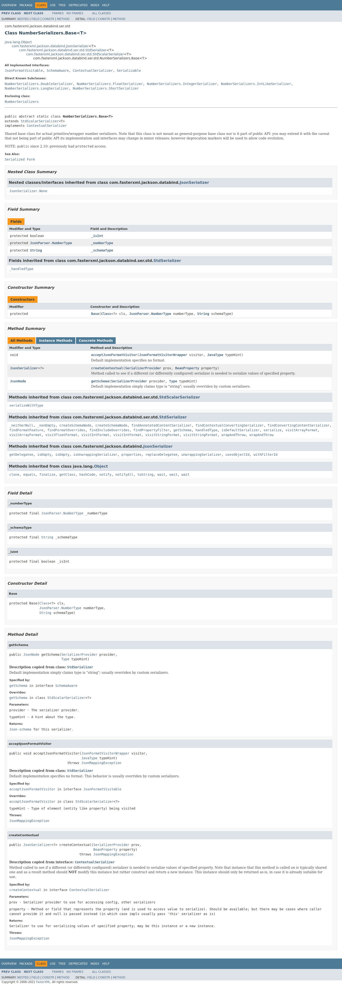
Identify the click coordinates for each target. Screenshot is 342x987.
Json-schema (20, 729)
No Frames (74, 13)
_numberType (102, 243)
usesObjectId (237, 454)
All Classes (101, 13)
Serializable (129, 70)
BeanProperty (187, 368)
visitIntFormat (95, 435)
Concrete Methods (96, 340)
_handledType (21, 269)
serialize (273, 430)
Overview (9, 5)
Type (173, 381)
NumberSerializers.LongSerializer (37, 88)
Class (106, 314)
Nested (22, 19)
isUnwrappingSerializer (95, 454)
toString (145, 474)
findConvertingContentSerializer (298, 425)
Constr (48, 19)
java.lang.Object (18, 42)
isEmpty (44, 454)
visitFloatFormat (61, 435)
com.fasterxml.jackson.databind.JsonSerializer (50, 46)
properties (131, 454)
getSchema (100, 381)
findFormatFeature (26, 430)
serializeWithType (26, 405)
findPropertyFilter (151, 430)
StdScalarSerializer (40, 121)
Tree (62, 5)
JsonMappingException (101, 763)
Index (95, 5)
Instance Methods (55, 340)
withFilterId (265, 454)
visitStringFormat (162, 435)
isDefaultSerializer (240, 430)
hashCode (87, 474)
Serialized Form (20, 159)
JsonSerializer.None (28, 191)
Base (95, 314)
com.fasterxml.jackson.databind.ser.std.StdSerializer (62, 50)
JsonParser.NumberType (51, 243)
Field (35, 19)
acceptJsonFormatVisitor (114, 355)
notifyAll (124, 474)
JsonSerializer (194, 182)
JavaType (215, 355)
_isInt (97, 236)
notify (105, 474)
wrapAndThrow (234, 435)
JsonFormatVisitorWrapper (163, 355)
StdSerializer (167, 260)
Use (53, 5)
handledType (206, 430)
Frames (58, 13)
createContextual (107, 368)
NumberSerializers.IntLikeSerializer (256, 84)
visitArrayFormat (301, 430)
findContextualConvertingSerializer (229, 425)
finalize (47, 474)
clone (14, 474)
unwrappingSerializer (201, 454)
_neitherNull (21, 425)
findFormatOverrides (66, 430)
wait (161, 474)
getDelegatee (21, 454)
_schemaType (102, 250)
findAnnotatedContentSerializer (161, 425)
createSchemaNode (75, 425)
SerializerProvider (143, 368)
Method (63, 19)
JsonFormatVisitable (24, 70)
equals (29, 474)
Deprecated (78, 5)
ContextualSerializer (93, 70)
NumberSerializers (22, 102)
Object (101, 466)
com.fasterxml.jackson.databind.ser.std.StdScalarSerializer (75, 54)
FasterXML (43, 982)
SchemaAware (58, 70)
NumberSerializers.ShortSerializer (106, 88)
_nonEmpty (46, 425)
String (36, 250)
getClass (67, 474)
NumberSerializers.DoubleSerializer (39, 84)
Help (105, 5)
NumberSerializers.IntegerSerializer (182, 84)
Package (26, 5)
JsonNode (18, 381)
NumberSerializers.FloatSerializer (110, 84)
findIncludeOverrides (109, 430)
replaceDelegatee (161, 454)
